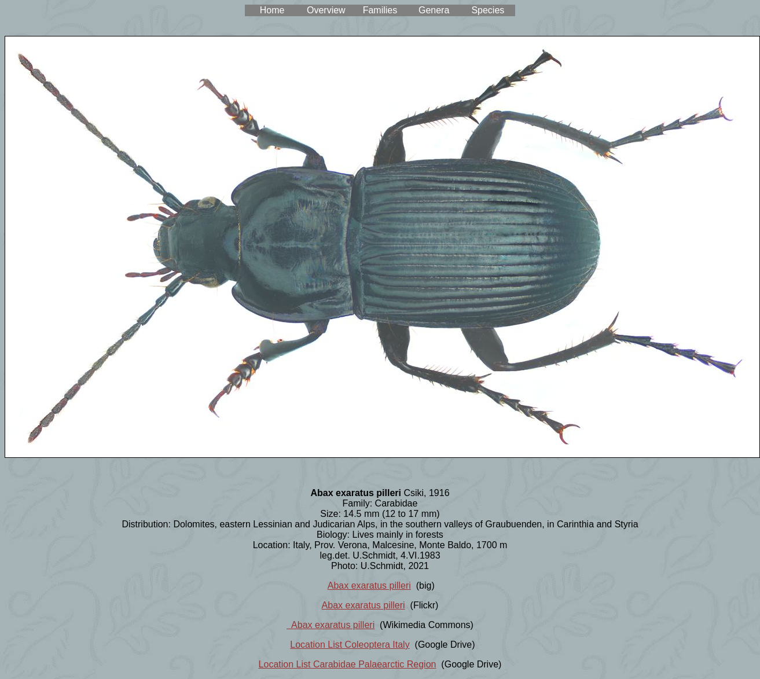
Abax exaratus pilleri (369, 585)
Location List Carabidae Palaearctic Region (347, 664)
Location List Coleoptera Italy (349, 644)
